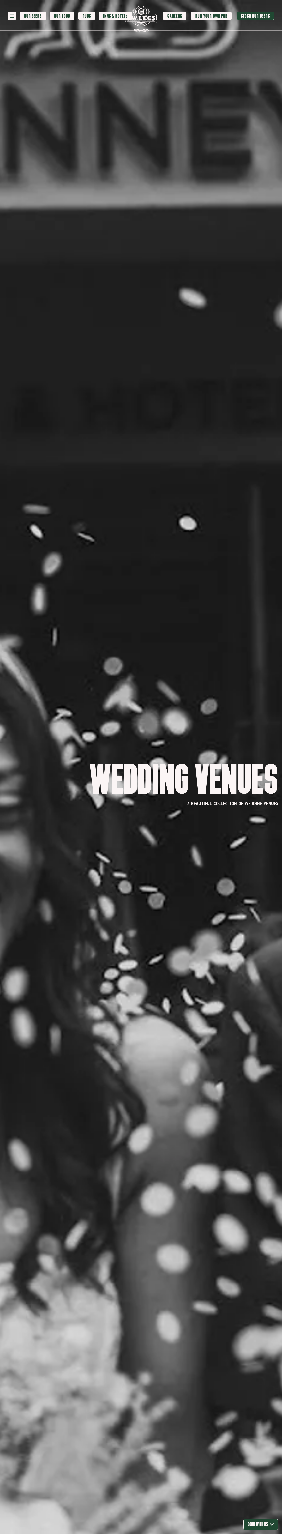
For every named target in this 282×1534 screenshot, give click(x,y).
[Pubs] (87, 16)
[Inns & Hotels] (115, 16)
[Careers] (174, 16)
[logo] (141, 16)
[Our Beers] (33, 16)
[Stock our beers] (255, 16)
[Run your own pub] (211, 16)
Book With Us (261, 1524)
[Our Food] (62, 16)
